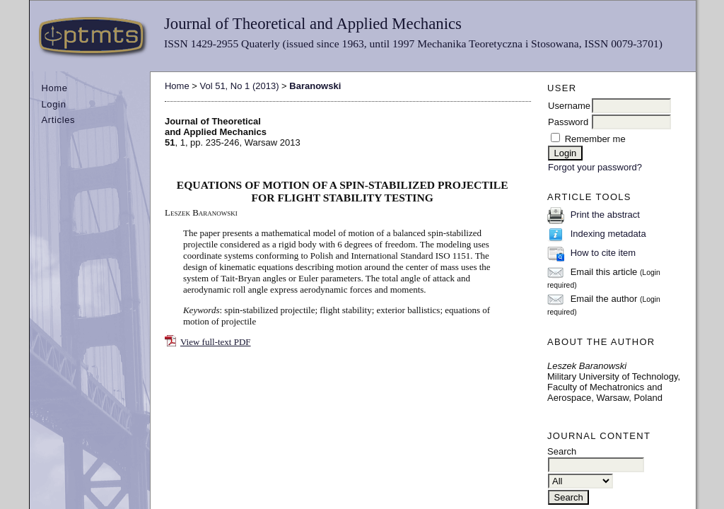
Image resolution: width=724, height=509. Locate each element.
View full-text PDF (215, 342)
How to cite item (603, 252)
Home (54, 88)
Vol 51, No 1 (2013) (239, 86)
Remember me (595, 139)
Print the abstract (605, 214)
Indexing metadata (608, 233)
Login (53, 104)
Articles (58, 120)
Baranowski (315, 86)
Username (569, 105)
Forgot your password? (595, 167)
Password (568, 122)
